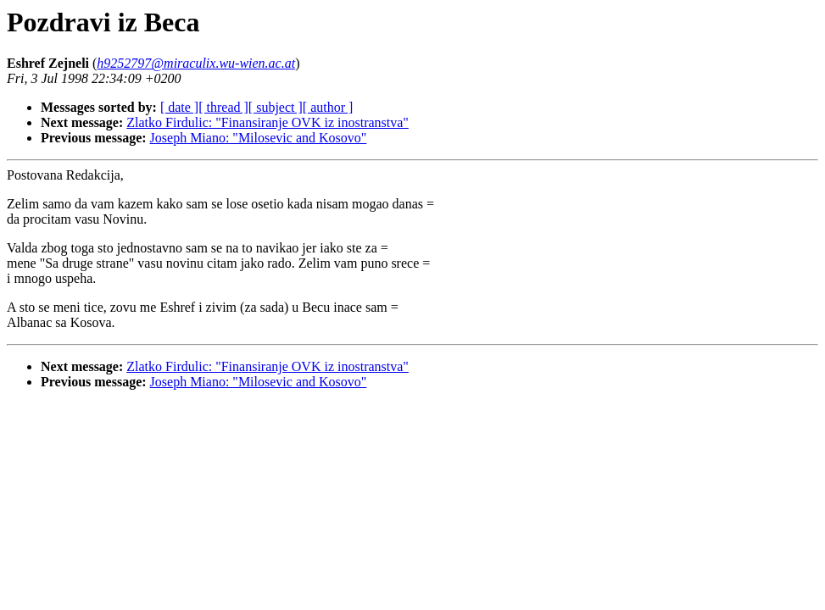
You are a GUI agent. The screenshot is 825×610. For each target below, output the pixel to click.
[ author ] (328, 107)
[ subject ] (275, 107)
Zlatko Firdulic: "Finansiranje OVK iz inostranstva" (267, 122)
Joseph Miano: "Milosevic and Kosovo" (258, 137)
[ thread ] (223, 107)
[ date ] (179, 107)
